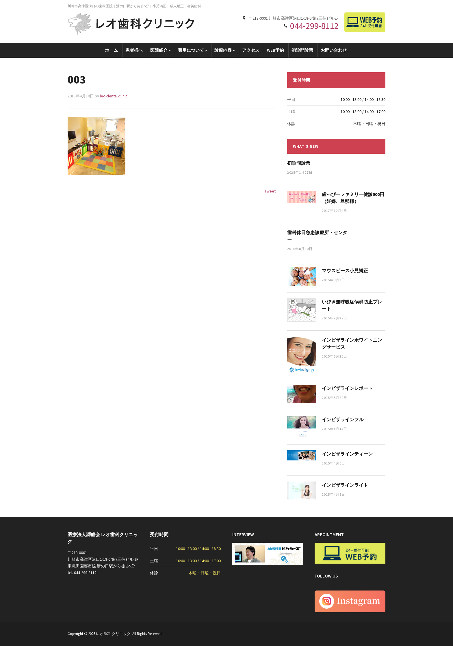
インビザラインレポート (347, 388)
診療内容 (224, 50)
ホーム (111, 50)
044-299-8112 (314, 25)
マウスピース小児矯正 (345, 270)
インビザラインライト (345, 485)
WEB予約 (275, 50)
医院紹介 (160, 50)
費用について (192, 50)
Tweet (270, 191)
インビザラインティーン (347, 454)
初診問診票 (302, 50)
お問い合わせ (334, 50)
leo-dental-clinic (113, 96)
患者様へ (134, 50)
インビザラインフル (342, 419)
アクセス (250, 50)
